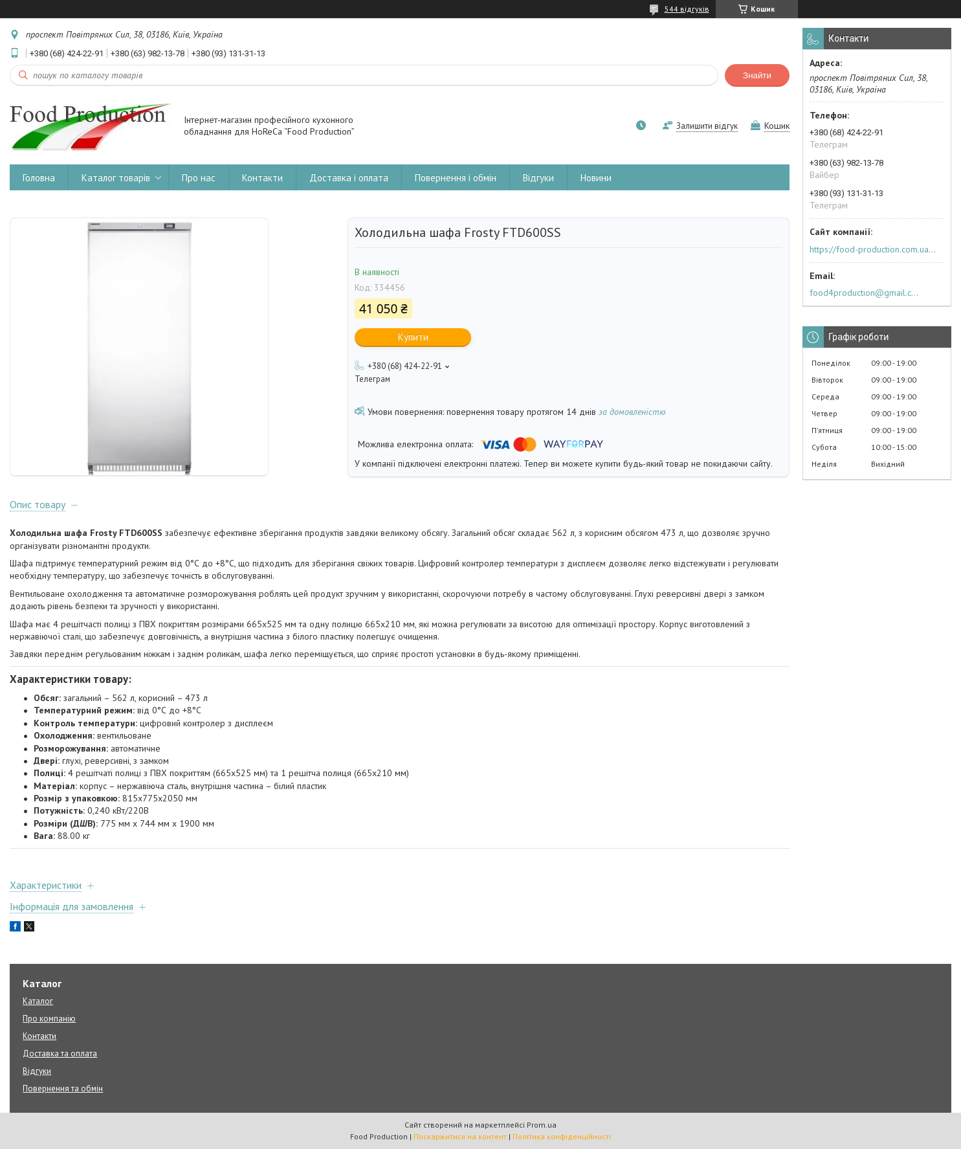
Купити (413, 337)
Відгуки (538, 178)
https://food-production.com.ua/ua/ (873, 249)
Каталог (38, 1001)
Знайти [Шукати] (757, 75)
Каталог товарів (116, 178)
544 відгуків (687, 9)
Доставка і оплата (348, 178)
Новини (596, 178)
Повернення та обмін (63, 1088)
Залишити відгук (707, 125)
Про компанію (49, 1018)
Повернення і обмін (455, 178)
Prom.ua (542, 1125)
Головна (39, 178)
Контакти (262, 178)
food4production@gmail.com (866, 292)
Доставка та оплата (60, 1053)
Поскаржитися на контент (460, 1136)
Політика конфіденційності (562, 1136)
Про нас (198, 178)
